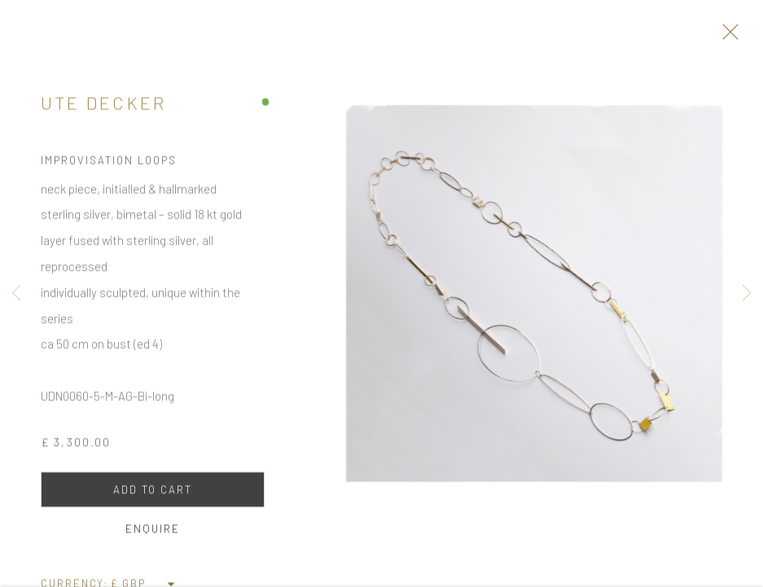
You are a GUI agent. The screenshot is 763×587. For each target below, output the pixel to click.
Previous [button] (16, 293)
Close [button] (735, 36)
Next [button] (746, 293)
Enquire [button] (152, 534)
